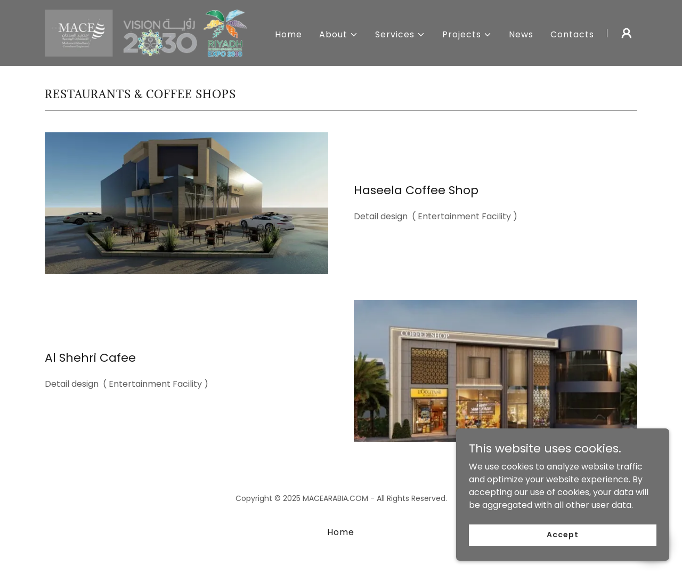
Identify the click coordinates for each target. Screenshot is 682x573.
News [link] (521, 34)
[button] (338, 34)
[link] (148, 32)
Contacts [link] (572, 34)
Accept (562, 542)
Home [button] (340, 532)
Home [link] (288, 34)
